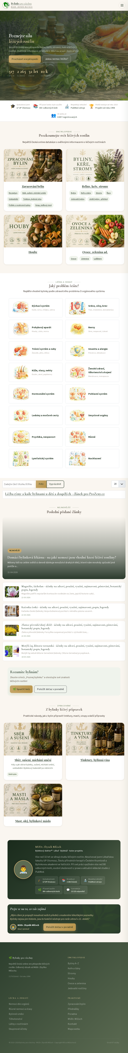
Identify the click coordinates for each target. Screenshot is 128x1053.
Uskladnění (13, 199)
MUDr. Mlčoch (75, 1019)
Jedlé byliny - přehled (98, 199)
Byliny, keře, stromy (95, 186)
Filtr (41, 484)
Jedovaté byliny (77, 199)
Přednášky (73, 1009)
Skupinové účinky (18, 1029)
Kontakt (72, 1024)
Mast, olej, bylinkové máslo (33, 821)
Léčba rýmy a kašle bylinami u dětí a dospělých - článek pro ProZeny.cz (55, 494)
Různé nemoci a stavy (20, 1009)
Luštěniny (98, 258)
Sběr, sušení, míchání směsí (34, 193)
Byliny (73, 193)
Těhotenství (15, 1019)
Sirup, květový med (43, 205)
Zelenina (85, 258)
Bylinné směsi (16, 1014)
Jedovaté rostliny (77, 988)
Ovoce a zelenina (77, 983)
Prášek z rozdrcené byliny (19, 205)
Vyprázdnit (55, 484)
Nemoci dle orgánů (19, 1004)
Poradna (72, 1014)
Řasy (109, 193)
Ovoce (73, 258)
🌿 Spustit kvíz (21, 689)
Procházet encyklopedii (25, 59)
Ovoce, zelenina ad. (95, 252)
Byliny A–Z (73, 963)
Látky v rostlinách (18, 1024)
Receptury (13, 193)
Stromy (99, 193)
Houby (33, 252)
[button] (122, 5)
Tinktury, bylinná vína (32, 199)
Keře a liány (86, 193)
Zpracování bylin (33, 186)
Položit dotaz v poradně (50, 689)
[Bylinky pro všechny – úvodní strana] (17, 5)
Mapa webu (74, 1029)
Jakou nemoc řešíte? (56, 59)
